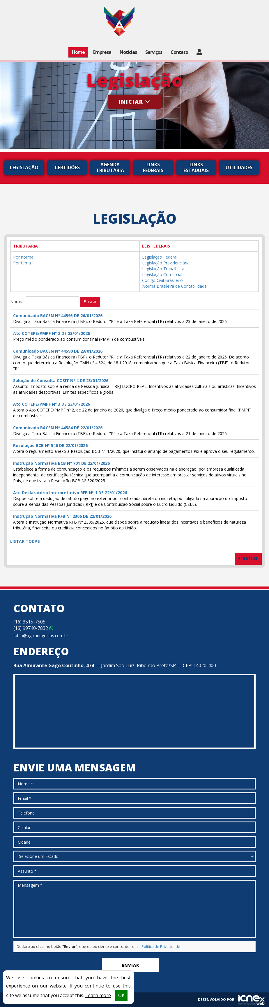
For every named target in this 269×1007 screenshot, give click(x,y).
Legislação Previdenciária (166, 263)
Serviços (153, 52)
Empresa (102, 52)
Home (78, 52)
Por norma (23, 257)
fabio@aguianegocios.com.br (40, 635)
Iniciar (135, 101)
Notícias (128, 52)
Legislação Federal (159, 257)
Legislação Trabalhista (163, 268)
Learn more (98, 995)
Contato (179, 52)
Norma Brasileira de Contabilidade (174, 286)
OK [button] (121, 995)
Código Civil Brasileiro (162, 280)
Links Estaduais (196, 167)
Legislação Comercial (162, 274)
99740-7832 (33, 628)
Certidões (67, 167)
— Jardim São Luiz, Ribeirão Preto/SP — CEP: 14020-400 (114, 665)
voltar (248, 558)
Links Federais (153, 167)
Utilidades (239, 167)
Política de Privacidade (160, 946)
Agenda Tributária (110, 167)
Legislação (24, 167)
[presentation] (57, 966)
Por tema (22, 263)
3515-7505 (29, 622)
